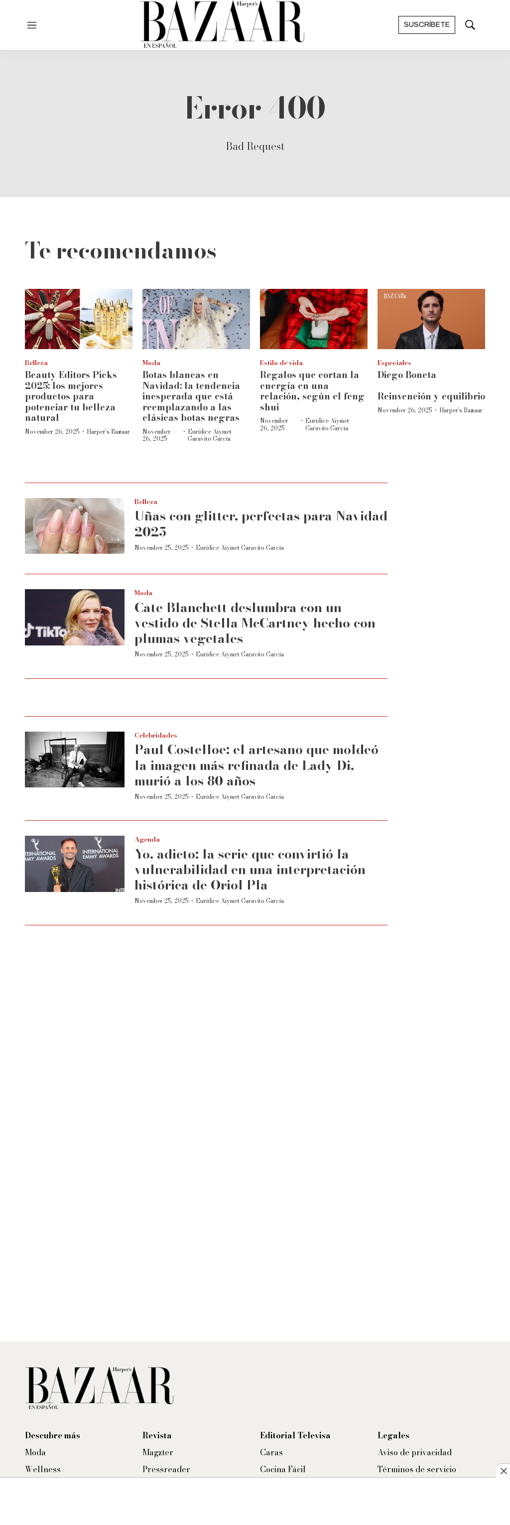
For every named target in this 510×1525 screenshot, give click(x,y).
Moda (151, 363)
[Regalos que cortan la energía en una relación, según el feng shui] (314, 319)
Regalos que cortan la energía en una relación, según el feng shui (312, 391)
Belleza (36, 363)
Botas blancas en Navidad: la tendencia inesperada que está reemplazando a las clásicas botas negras (191, 396)
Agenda (147, 839)
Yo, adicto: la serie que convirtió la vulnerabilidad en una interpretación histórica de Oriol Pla (250, 869)
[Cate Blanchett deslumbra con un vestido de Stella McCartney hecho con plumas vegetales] (75, 617)
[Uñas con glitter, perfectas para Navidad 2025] (75, 526)
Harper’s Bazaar (108, 431)
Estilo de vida (281, 363)
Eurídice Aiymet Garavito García (210, 435)
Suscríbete (427, 24)
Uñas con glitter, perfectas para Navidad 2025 (260, 523)
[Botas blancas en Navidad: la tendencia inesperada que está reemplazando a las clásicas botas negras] (196, 319)
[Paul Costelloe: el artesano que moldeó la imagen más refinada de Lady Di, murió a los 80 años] (75, 760)
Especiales (394, 363)
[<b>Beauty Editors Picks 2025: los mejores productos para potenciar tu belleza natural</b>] (78, 319)
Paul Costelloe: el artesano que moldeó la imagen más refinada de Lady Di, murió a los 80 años (256, 765)
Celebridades (155, 735)
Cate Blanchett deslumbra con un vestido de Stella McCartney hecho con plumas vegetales (255, 623)
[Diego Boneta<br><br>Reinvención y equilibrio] (431, 319)
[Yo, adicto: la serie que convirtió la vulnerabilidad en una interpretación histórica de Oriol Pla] (75, 864)
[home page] (222, 25)
